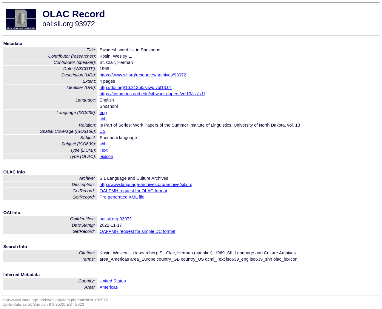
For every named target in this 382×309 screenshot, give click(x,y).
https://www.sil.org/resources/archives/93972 (143, 75)
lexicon (106, 156)
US (103, 131)
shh (103, 118)
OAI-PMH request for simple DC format (137, 231)
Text (104, 150)
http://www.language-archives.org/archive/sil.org (146, 184)
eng (103, 112)
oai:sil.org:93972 (116, 218)
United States (113, 281)
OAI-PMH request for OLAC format (133, 190)
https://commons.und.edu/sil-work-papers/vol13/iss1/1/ (152, 93)
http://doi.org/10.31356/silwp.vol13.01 (136, 87)
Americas (109, 287)
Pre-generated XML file (122, 197)
